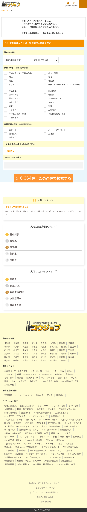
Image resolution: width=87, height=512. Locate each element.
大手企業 (68, 450)
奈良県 (44, 353)
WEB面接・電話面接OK (43, 464)
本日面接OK (69, 457)
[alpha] (10, 4)
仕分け (51, 81)
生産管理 (12, 110)
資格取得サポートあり (28, 430)
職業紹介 (12, 137)
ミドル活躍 (73, 406)
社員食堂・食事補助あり (36, 454)
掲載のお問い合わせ (45, 497)
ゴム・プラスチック (27, 437)
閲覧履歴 (74, 4)
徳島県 (34, 357)
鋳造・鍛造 (13, 102)
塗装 (50, 106)
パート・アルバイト (56, 130)
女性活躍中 (15, 298)
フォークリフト (55, 98)
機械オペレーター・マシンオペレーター (64, 85)
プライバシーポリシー (41, 492)
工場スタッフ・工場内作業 (20, 73)
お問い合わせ (45, 501)
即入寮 (7, 423)
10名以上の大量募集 (42, 413)
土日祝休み (50, 444)
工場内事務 (13, 117)
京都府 (16, 353)
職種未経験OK (17, 292)
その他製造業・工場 (56, 114)
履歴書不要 (15, 305)
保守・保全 (13, 95)
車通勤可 (23, 450)
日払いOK (15, 286)
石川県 (7, 350)
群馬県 (16, 347)
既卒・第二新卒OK (25, 409)
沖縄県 (64, 360)
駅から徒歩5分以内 (38, 450)
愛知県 (13, 241)
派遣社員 (12, 130)
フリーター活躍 (58, 406)
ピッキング (13, 84)
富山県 (73, 347)
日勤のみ (49, 440)
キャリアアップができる (14, 416)
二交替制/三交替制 (12, 444)
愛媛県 (53, 357)
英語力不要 (26, 413)
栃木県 (7, 347)
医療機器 (77, 437)
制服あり (8, 454)
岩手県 (25, 343)
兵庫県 (34, 353)
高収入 (13, 279)
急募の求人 (31, 420)
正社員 (51, 134)
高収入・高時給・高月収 (71, 420)
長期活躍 (69, 444)
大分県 (34, 360)
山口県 (25, 357)
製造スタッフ (14, 98)
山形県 (53, 343)
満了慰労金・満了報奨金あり (16, 426)
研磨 (11, 106)
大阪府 (13, 260)
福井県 (16, 350)
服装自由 (19, 454)
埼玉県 (25, 347)
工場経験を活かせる (67, 409)
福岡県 (13, 253)
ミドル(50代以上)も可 (66, 464)
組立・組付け (54, 73)
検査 (50, 77)
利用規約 (55, 492)
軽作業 (51, 95)
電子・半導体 (10, 437)
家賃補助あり (66, 430)
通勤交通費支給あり (71, 447)
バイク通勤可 (10, 450)
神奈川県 (14, 234)
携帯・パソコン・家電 (60, 433)
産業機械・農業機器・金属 (36, 433)
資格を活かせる (11, 413)
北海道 (7, 343)
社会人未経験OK (27, 406)
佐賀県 (7, 360)
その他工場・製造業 (13, 440)
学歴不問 (40, 409)
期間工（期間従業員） (51, 426)
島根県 (73, 353)
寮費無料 (17, 423)
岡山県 (7, 357)
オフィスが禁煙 (57, 454)
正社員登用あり (61, 413)
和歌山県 (54, 353)
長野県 (34, 350)
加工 (11, 77)
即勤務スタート (58, 416)
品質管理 (52, 110)
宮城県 (34, 343)
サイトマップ (49, 488)
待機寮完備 (9, 461)
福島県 (62, 343)
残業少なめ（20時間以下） (27, 447)
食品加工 (12, 91)
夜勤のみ (60, 440)
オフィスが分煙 (74, 454)
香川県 (44, 357)
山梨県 (25, 350)
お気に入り (68, 4)
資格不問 (51, 409)
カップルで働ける (32, 457)
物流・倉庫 (65, 437)
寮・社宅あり (10, 430)
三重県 (71, 350)
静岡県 (53, 350)
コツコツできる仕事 (52, 457)
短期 (60, 444)
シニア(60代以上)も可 (48, 420)
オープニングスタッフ (38, 416)
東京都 (13, 247)
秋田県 (44, 343)
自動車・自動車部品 (13, 433)
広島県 (16, 357)
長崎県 (16, 360)
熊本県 (25, 360)
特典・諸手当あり (49, 430)
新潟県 (64, 347)
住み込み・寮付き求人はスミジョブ (43, 483)
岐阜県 (44, 350)
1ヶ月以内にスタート (13, 420)
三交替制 (27, 444)
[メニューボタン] (83, 4)
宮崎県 (44, 360)
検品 (11, 81)
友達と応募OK (23, 464)
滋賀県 (7, 353)
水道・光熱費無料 (71, 426)
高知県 (62, 357)
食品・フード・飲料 (48, 437)
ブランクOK (43, 406)
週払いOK (40, 423)
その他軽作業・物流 (17, 114)
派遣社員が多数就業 (13, 457)
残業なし (8, 447)
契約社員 (12, 134)
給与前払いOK (54, 423)
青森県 (16, 343)
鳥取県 (64, 353)
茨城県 (71, 343)
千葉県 (34, 347)
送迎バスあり (55, 450)
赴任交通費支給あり (50, 447)
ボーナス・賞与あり (72, 423)
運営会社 (39, 488)
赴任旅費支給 (67, 461)
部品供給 (52, 91)
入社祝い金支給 (51, 461)
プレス (51, 102)
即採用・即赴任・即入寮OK (29, 461)
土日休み (38, 444)
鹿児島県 (54, 360)
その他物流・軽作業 (33, 440)
